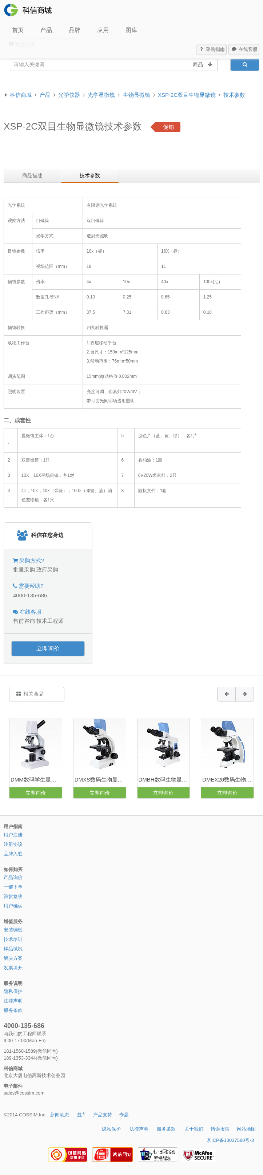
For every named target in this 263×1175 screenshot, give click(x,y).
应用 (103, 30)
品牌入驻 (13, 853)
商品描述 (32, 175)
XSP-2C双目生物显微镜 (187, 95)
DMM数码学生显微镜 (36, 779)
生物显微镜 (136, 95)
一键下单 (13, 887)
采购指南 (211, 49)
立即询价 (48, 648)
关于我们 (193, 1129)
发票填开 (13, 967)
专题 (124, 1114)
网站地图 (246, 1129)
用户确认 (13, 906)
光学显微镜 (101, 95)
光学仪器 (69, 95)
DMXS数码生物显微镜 (100, 779)
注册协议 (13, 844)
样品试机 (13, 949)
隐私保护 (13, 991)
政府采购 (47, 569)
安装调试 (13, 930)
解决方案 (13, 958)
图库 (131, 30)
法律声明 (13, 1001)
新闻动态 (59, 1114)
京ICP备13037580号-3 (230, 1140)
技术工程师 (50, 621)
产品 (46, 30)
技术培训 (13, 939)
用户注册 (13, 835)
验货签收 (13, 896)
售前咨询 (24, 621)
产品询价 (13, 877)
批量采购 (24, 569)
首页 (18, 30)
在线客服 (244, 49)
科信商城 (21, 95)
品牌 (74, 30)
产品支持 (102, 1114)
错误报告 (220, 1129)
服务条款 (13, 1010)
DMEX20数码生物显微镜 (228, 779)
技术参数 (234, 95)
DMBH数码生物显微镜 (164, 779)
